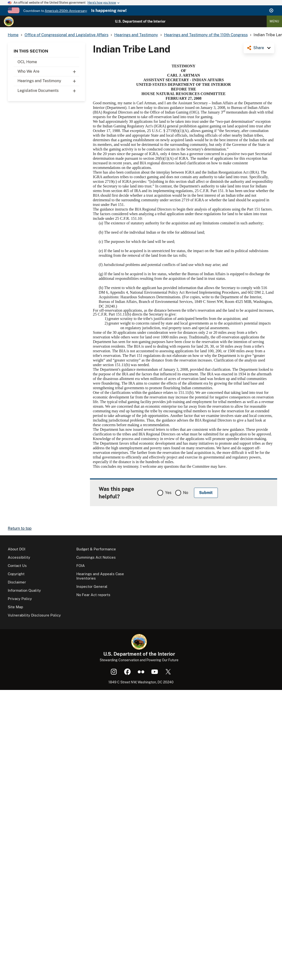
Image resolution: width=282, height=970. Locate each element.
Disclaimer (17, 582)
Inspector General (91, 586)
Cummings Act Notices (96, 557)
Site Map (15, 607)
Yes (168, 492)
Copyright (16, 574)
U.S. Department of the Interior (140, 21)
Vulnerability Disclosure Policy (34, 615)
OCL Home (27, 62)
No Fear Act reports (93, 595)
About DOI (16, 549)
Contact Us (17, 566)
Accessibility (19, 557)
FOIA (80, 566)
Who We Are (48, 71)
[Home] (9, 21)
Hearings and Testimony (48, 81)
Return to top (20, 528)
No (185, 492)
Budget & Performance (96, 549)
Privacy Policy (20, 599)
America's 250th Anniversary (66, 11)
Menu (274, 21)
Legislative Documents (48, 90)
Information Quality (24, 590)
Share (258, 47)
